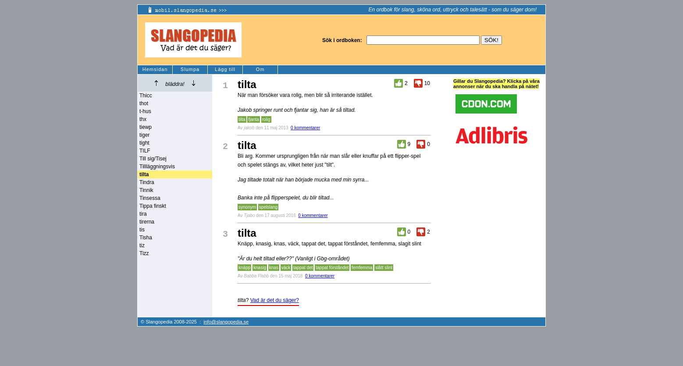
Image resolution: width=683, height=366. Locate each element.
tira (143, 214)
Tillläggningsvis (157, 166)
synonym (247, 207)
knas (273, 267)
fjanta (253, 119)
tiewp (145, 127)
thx (142, 119)
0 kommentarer (305, 127)
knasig (259, 267)
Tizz (144, 253)
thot (143, 103)
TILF (144, 151)
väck (286, 267)
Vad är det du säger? (274, 300)
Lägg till (225, 69)
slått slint (383, 267)
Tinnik (146, 190)
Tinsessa (149, 198)
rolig (266, 119)
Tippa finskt (152, 206)
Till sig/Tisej (153, 159)
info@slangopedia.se (226, 321)
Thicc (145, 95)
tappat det (303, 267)
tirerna (146, 222)
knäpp (244, 267)
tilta (241, 119)
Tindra (146, 182)
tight (144, 143)
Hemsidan (155, 69)
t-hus (145, 111)
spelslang (268, 207)
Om (260, 69)
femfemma (362, 267)
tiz (142, 245)
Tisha (145, 238)
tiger (144, 135)
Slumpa (190, 69)
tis (142, 230)
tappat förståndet (332, 267)
